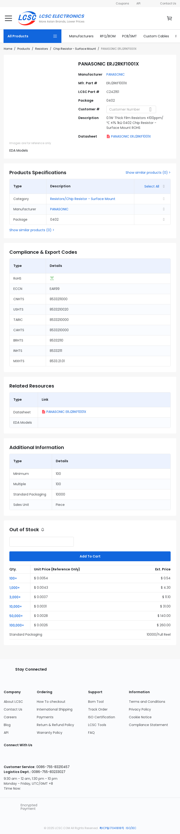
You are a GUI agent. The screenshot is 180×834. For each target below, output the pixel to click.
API (6, 732)
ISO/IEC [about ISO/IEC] (131, 828)
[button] (19, 578)
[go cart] (169, 18)
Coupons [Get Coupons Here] (123, 3)
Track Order (98, 709)
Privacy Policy (140, 709)
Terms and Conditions (147, 701)
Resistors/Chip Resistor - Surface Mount (82, 198)
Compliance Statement (148, 725)
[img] (16, 133)
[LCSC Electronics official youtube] (38, 757)
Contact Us (168, 3)
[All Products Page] (32, 36)
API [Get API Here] (138, 3)
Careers (10, 717)
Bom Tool (96, 701)
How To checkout (51, 701)
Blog (7, 725)
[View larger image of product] (41, 92)
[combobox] (131, 109)
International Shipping (54, 709)
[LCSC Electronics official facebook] (23, 757)
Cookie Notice (140, 717)
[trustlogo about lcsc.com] (15, 807)
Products (23, 49)
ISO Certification (101, 717)
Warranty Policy (49, 732)
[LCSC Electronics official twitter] (53, 757)
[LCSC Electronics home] (51, 18)
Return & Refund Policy (55, 725)
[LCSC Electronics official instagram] (8, 757)
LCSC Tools (97, 725)
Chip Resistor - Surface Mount (74, 49)
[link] (81, 36)
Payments (45, 717)
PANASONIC (115, 74)
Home (8, 49)
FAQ (91, 732)
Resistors (41, 49)
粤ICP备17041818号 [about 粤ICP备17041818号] (112, 828)
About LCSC (13, 701)
